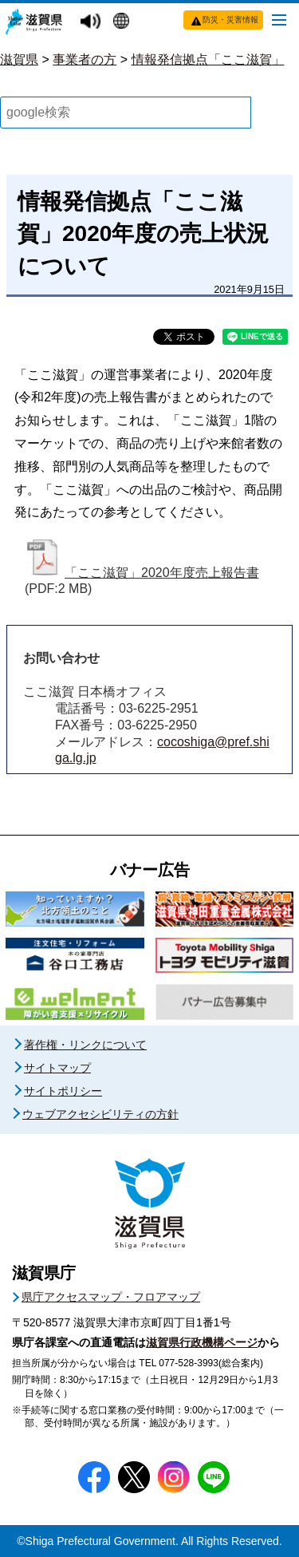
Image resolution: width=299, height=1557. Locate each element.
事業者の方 (84, 59)
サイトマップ (57, 1067)
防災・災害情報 (230, 19)
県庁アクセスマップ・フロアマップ (111, 1296)
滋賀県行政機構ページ (202, 1342)
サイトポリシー (63, 1091)
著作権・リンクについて (85, 1044)
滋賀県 (19, 59)
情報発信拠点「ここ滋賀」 (208, 59)
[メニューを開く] (279, 19)
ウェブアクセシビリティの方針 (100, 1114)
